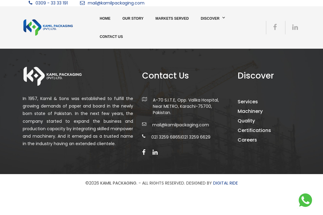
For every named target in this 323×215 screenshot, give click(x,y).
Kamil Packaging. (118, 183)
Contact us (111, 37)
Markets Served (172, 18)
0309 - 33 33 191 (52, 3)
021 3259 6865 (165, 137)
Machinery (250, 111)
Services (248, 101)
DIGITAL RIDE (225, 183)
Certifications (254, 130)
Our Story (133, 18)
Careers (247, 139)
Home (105, 18)
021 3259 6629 (196, 137)
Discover (210, 18)
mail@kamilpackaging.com (116, 3)
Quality (246, 120)
